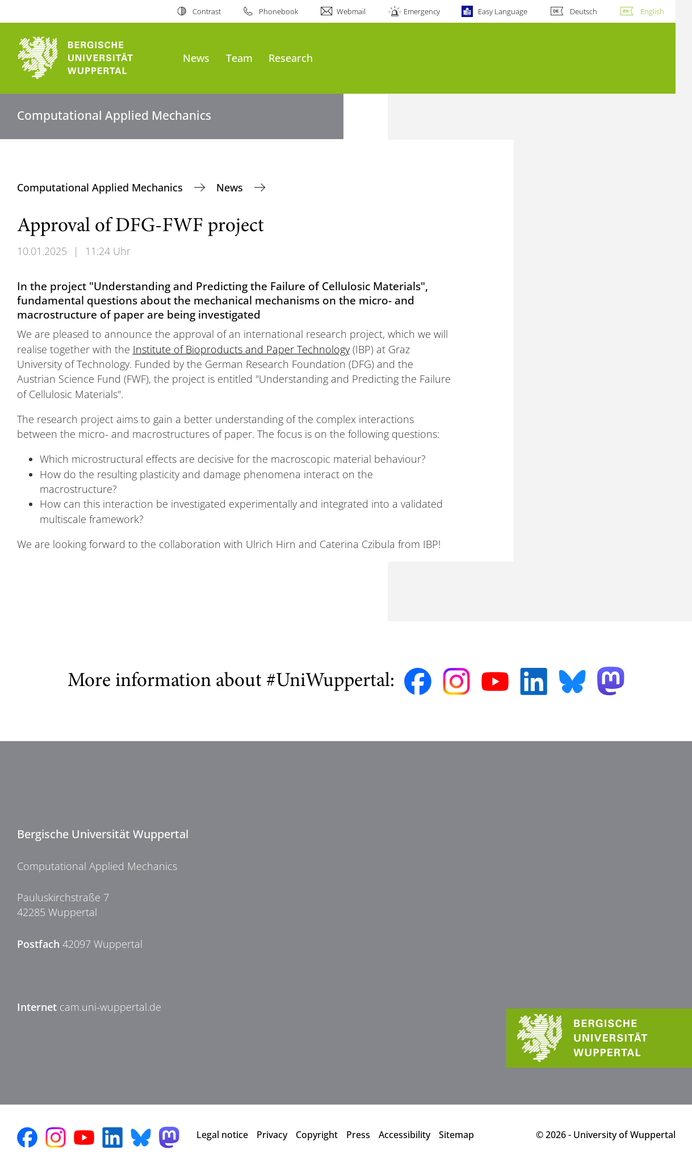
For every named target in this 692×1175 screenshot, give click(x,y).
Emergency (422, 11)
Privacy (272, 1134)
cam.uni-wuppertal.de (110, 1007)
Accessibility (404, 1134)
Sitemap (456, 1134)
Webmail (351, 11)
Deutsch (583, 11)
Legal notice (222, 1134)
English (652, 11)
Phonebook (278, 11)
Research (291, 58)
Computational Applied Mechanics (101, 187)
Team (239, 58)
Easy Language (502, 11)
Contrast (206, 11)
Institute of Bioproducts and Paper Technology (241, 349)
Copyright (317, 1134)
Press (358, 1134)
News (196, 58)
